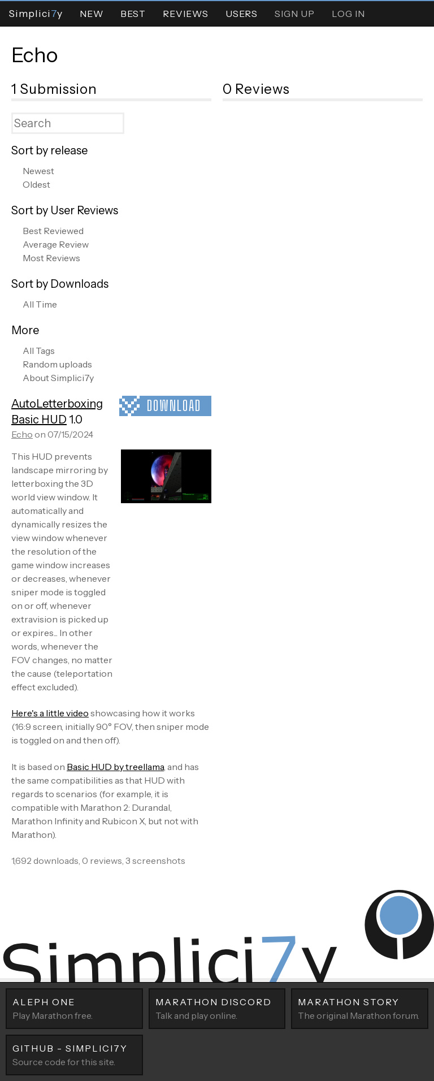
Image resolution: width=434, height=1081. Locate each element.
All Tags (39, 350)
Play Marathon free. (74, 1008)
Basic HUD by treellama (115, 766)
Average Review (56, 244)
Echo (34, 54)
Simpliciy (35, 13)
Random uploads (57, 364)
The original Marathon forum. (360, 1008)
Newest (38, 170)
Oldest (36, 184)
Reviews (186, 13)
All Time (40, 304)
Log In (348, 13)
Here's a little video (50, 713)
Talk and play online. (217, 1008)
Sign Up (295, 13)
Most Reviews (51, 257)
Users (241, 13)
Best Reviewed (53, 230)
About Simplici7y (58, 377)
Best (133, 13)
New (91, 13)
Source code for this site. (74, 1054)
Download (174, 405)
